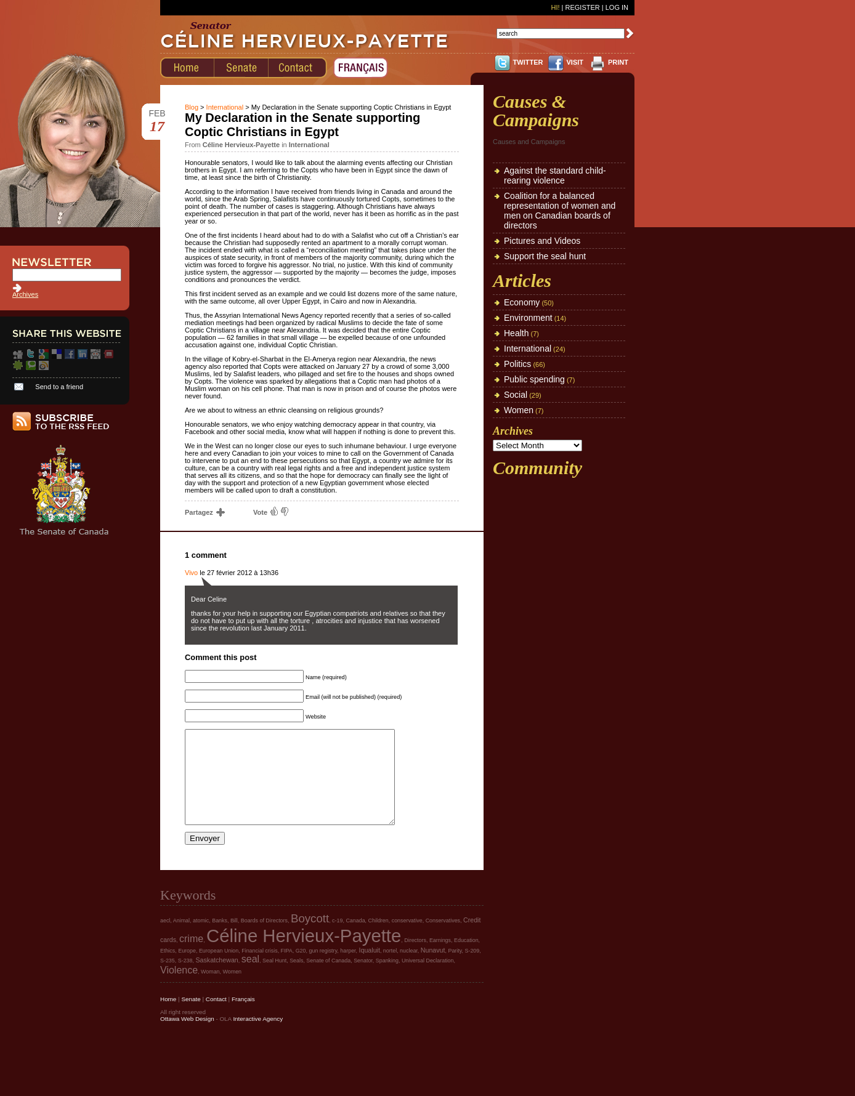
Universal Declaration (428, 979)
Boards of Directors (264, 939)
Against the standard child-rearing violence (555, 175)
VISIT (574, 62)
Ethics (167, 969)
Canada (355, 939)
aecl (165, 939)
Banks (219, 939)
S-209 (472, 969)
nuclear (409, 969)
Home (168, 1017)
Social (515, 395)
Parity (454, 969)
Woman (210, 990)
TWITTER (528, 62)
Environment (528, 318)
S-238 (185, 979)
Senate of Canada (328, 979)
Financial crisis (259, 969)
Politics (517, 364)
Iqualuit (369, 968)
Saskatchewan (216, 978)
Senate (190, 1017)
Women (518, 410)
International (225, 107)
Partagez (204, 512)
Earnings (440, 959)
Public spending (534, 379)
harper (347, 969)
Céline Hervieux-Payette (303, 954)
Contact (216, 1017)
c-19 (337, 939)
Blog (191, 107)
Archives (25, 294)
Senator (363, 979)
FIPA (287, 969)
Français (243, 1017)
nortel (390, 969)
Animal (181, 939)
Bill (234, 939)
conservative (407, 939)
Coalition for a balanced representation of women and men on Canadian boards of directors (559, 210)
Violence (179, 988)
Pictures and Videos (542, 241)
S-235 (167, 979)
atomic (201, 939)
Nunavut (433, 968)
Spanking (387, 979)
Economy (522, 302)
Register (582, 7)
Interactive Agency (258, 1037)
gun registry (323, 969)
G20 (301, 969)
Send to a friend (59, 386)
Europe (187, 969)
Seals (296, 979)
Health (516, 333)
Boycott (310, 936)
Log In (617, 7)
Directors (415, 959)
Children (378, 939)
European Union (218, 969)
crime (191, 957)
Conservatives (443, 939)
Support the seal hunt (545, 256)
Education (466, 959)
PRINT (618, 62)
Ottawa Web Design (187, 1037)
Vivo (191, 572)
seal (250, 977)
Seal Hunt (274, 979)
